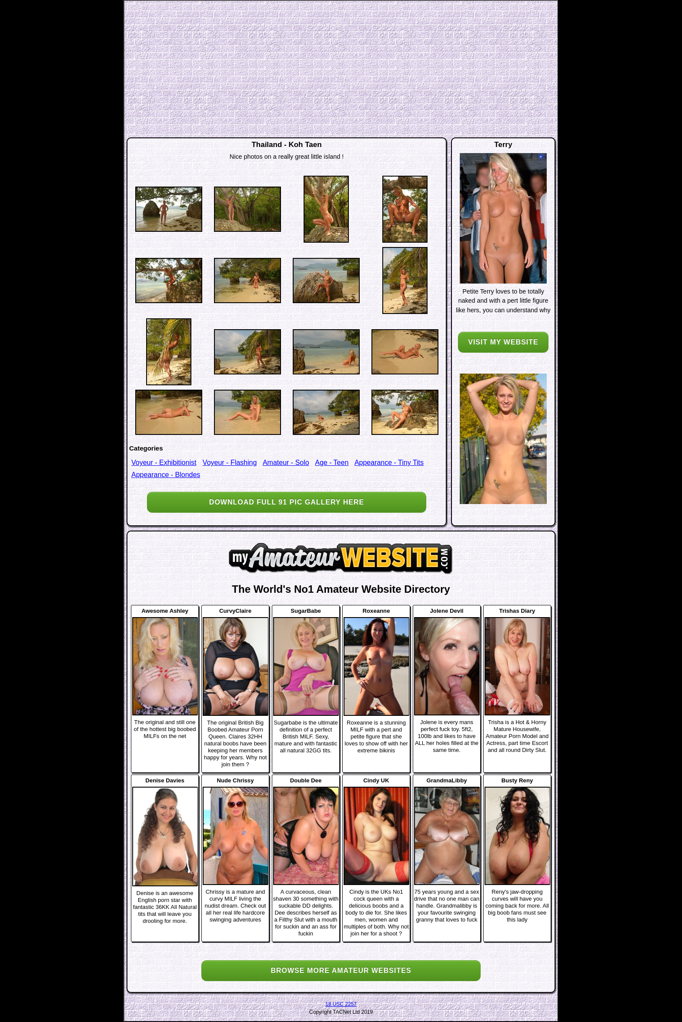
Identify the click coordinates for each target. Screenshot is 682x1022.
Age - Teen (331, 462)
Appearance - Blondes (165, 474)
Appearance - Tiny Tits (389, 462)
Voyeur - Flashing (230, 462)
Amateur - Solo (286, 462)
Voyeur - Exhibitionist (163, 462)
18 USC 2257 (341, 1004)
